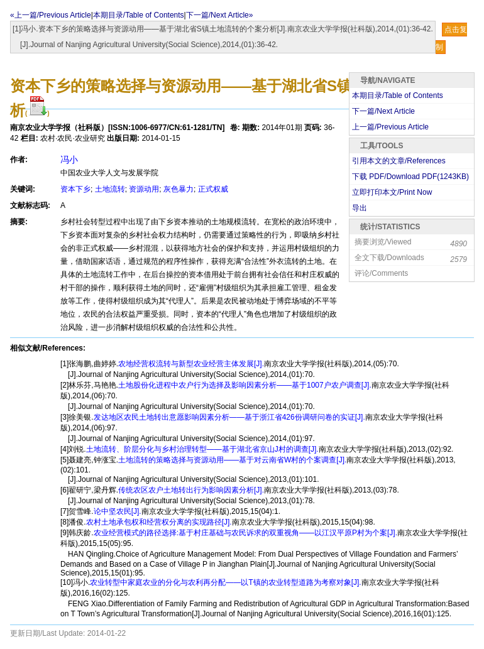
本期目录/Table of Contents (138, 15)
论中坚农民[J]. (117, 511)
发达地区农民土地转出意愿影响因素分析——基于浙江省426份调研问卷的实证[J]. (229, 417)
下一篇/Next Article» (219, 15)
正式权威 (213, 189)
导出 (359, 208)
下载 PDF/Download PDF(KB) (410, 176)
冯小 (69, 160)
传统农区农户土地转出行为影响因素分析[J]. (191, 490)
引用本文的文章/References (399, 160)
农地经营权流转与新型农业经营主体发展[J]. (191, 363)
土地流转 (110, 189)
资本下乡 (75, 189)
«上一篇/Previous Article (50, 15)
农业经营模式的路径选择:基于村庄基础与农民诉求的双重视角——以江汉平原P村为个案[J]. (245, 532)
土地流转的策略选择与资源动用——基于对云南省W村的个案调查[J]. (232, 459)
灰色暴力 (178, 189)
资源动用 (144, 189)
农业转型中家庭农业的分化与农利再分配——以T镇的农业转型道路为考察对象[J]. (225, 582)
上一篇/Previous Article (390, 127)
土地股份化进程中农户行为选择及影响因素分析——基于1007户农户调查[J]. (244, 385)
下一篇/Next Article (383, 111)
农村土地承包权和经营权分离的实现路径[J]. (159, 522)
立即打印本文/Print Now (392, 192)
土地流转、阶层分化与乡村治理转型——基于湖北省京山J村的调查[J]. (202, 449)
